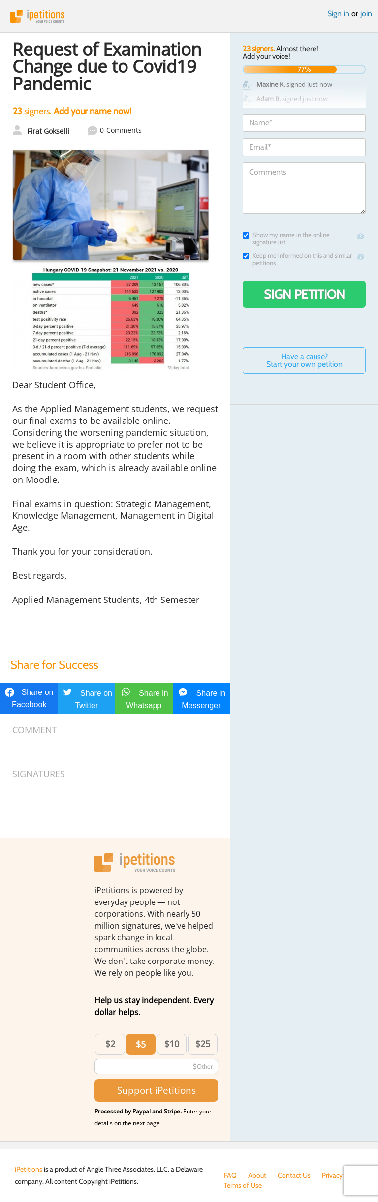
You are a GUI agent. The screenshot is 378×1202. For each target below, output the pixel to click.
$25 (202, 1044)
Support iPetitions (156, 1090)
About (257, 1175)
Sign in (338, 13)
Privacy (332, 1175)
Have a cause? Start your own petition (304, 360)
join (366, 13)
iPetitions (189, 16)
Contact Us (294, 1175)
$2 (110, 1044)
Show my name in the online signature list (286, 238)
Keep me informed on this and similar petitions (297, 259)
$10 (171, 1044)
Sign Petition (304, 294)
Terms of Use (243, 1185)
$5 (141, 1044)
